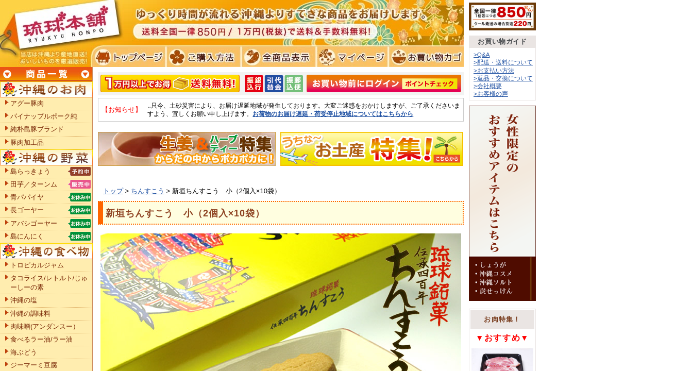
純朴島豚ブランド (37, 129)
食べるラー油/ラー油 (41, 339)
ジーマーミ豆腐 (33, 365)
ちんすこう (147, 191)
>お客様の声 (491, 93)
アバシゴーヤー (33, 223)
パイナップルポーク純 (43, 116)
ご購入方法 (202, 56)
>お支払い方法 (494, 70)
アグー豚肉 (27, 103)
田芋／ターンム (33, 184)
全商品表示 (276, 56)
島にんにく (27, 236)
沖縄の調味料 (30, 313)
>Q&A (482, 54)
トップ (113, 191)
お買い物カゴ (425, 56)
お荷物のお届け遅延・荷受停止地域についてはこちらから (332, 113)
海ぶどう (23, 352)
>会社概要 (488, 85)
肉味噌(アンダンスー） (44, 326)
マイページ (350, 56)
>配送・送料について (503, 62)
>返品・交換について (503, 78)
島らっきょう (30, 171)
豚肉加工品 (27, 142)
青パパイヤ (27, 197)
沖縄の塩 (23, 300)
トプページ (128, 56)
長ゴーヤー (27, 210)
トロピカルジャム (37, 265)
